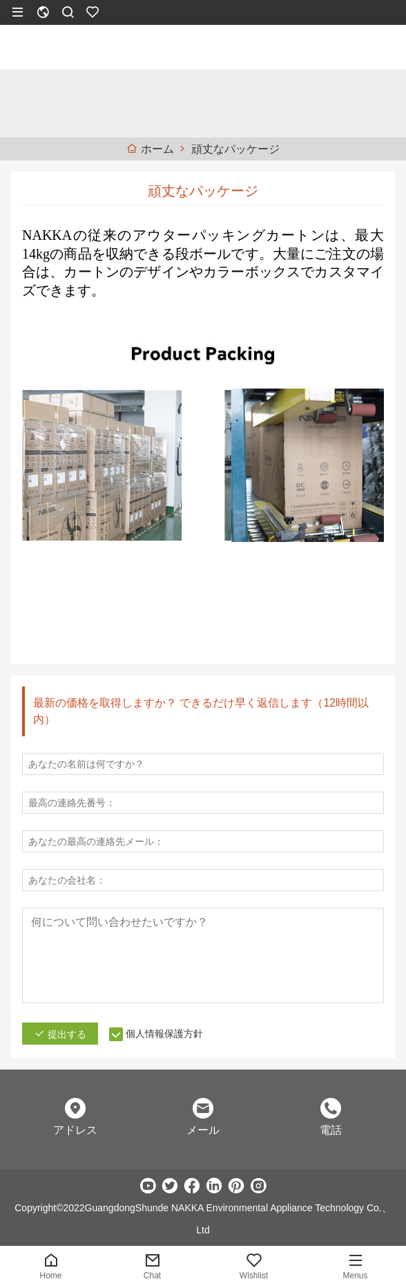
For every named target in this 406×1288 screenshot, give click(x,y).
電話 (331, 1130)
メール (203, 1130)
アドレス (75, 1130)
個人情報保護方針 (164, 1033)
